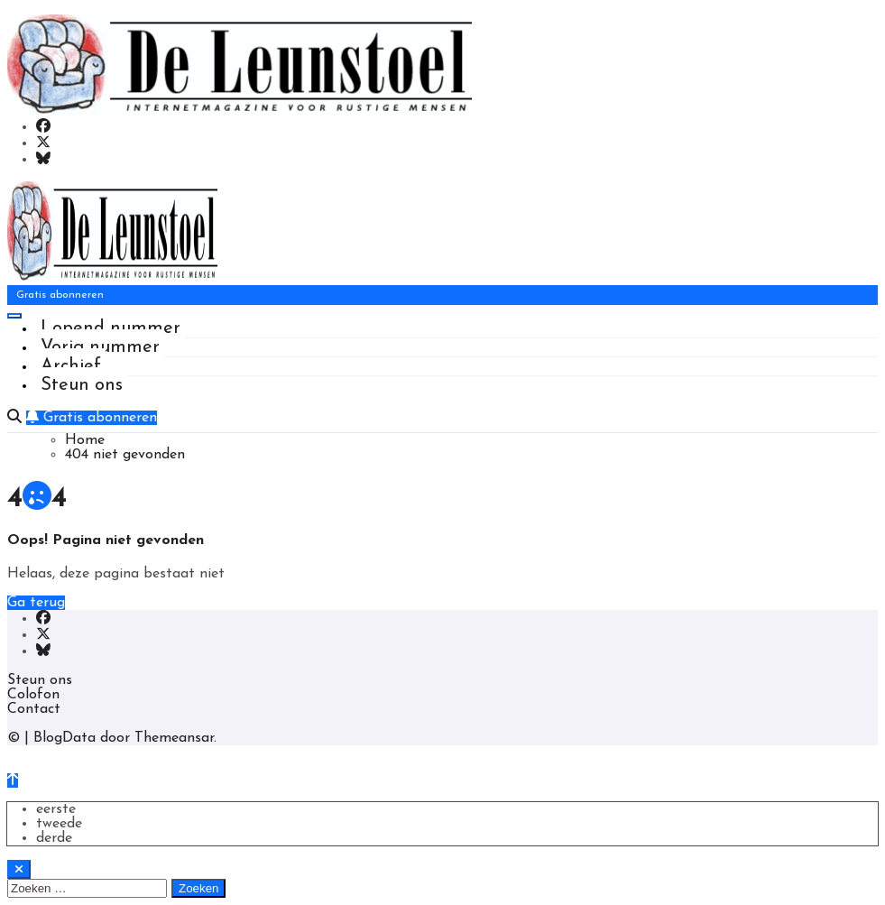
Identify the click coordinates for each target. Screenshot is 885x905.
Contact (33, 709)
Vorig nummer (100, 347)
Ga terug (36, 603)
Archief (71, 366)
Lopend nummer (110, 328)
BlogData (64, 738)
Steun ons (82, 385)
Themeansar (174, 738)
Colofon (33, 695)
